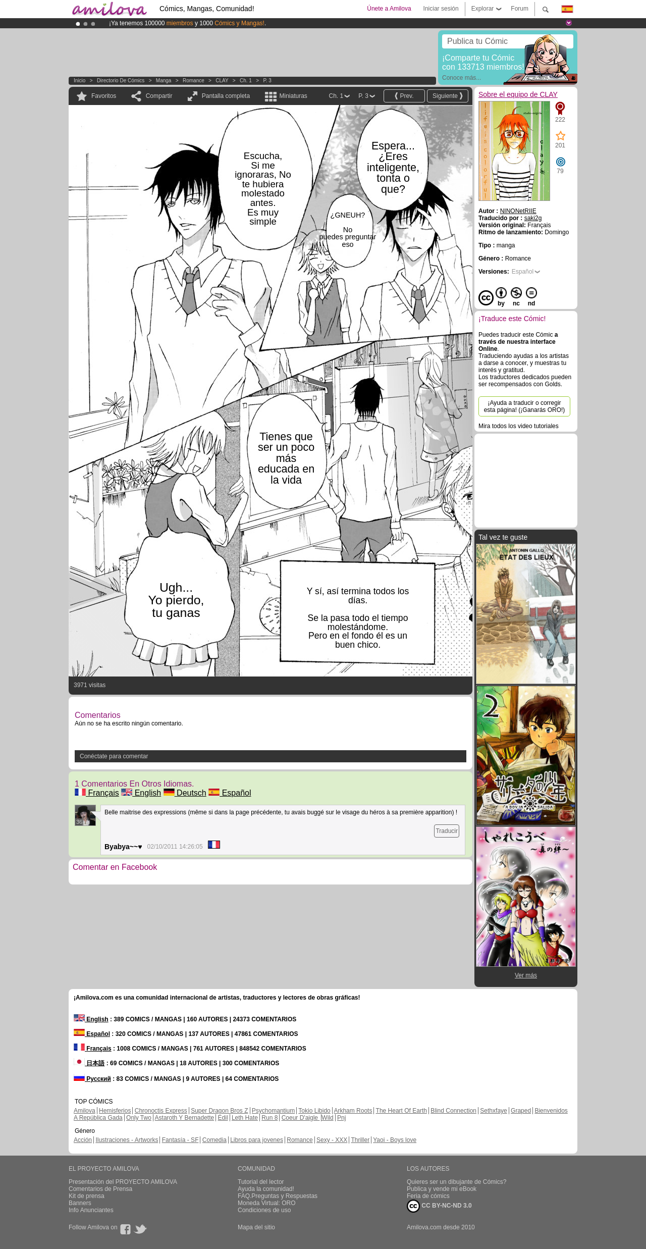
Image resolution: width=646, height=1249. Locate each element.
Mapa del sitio (256, 1227)
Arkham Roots (353, 1110)
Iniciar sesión (441, 8)
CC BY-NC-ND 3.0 (439, 1206)
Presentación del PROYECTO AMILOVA (123, 1181)
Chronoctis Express (161, 1110)
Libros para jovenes (256, 1139)
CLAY (222, 80)
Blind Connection (453, 1110)
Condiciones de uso (264, 1210)
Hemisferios (115, 1110)
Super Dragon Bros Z (219, 1110)
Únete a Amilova (389, 8)
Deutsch (185, 793)
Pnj (341, 1117)
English (141, 793)
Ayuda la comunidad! (266, 1188)
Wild (327, 1117)
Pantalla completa (226, 95)
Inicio (79, 80)
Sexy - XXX (331, 1139)
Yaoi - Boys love (394, 1139)
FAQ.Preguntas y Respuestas (277, 1196)
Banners (80, 1203)
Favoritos (103, 95)
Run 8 (269, 1117)
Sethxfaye (493, 1110)
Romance (193, 80)
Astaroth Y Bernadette (184, 1117)
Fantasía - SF (180, 1139)
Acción (83, 1139)
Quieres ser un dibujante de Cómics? (456, 1181)
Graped (521, 1110)
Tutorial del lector (261, 1181)
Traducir (447, 831)
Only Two (138, 1117)
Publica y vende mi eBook (441, 1188)
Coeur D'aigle (301, 1117)
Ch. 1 (246, 80)
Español (229, 793)
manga (164, 80)
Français (97, 793)
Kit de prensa (86, 1196)
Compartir (159, 95)
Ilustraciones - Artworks (126, 1139)
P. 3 (267, 80)
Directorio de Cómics (120, 80)
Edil (223, 1117)
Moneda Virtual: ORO (267, 1203)
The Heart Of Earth (401, 1110)
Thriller (360, 1139)
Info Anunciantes (91, 1210)
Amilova (84, 1110)
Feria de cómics (428, 1196)
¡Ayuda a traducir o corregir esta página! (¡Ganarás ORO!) (524, 406)
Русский (92, 1078)
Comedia (214, 1139)
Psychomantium (273, 1110)
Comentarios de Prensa (100, 1188)
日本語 (89, 1063)
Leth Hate (245, 1117)
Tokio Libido (314, 1110)
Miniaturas (293, 95)
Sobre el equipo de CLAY (518, 94)
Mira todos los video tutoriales (518, 426)
